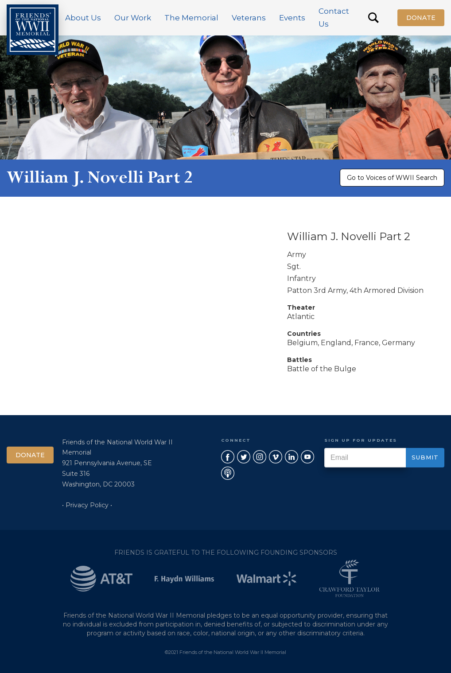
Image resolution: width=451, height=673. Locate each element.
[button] (83, 18)
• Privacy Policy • (87, 505)
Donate (420, 18)
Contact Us (334, 18)
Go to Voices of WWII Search (392, 178)
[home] (32, 29)
